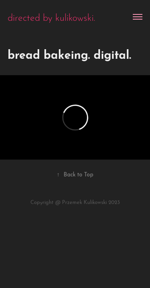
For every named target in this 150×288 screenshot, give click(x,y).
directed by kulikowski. (51, 16)
